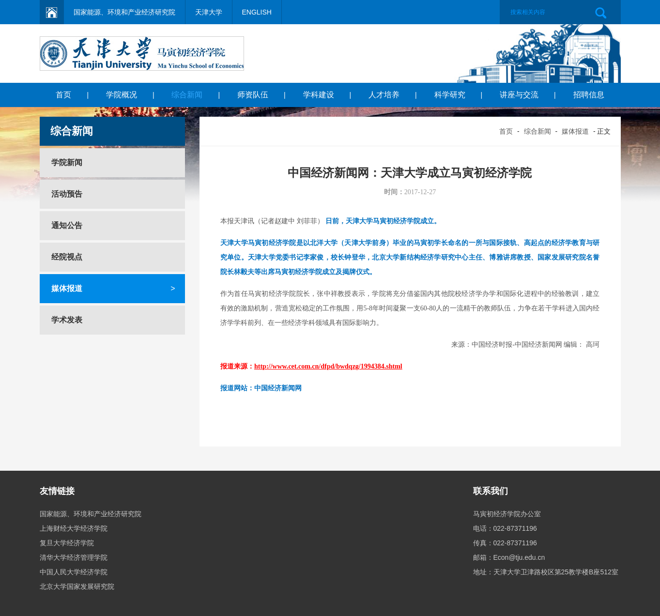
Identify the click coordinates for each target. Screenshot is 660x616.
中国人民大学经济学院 (73, 572)
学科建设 (318, 95)
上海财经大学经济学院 (73, 528)
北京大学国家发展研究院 (77, 586)
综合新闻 (186, 95)
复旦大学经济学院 (67, 543)
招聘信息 (588, 95)
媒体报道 (575, 131)
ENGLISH (257, 12)
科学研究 (449, 95)
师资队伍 (252, 95)
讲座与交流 (519, 95)
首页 (63, 95)
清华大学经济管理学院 (73, 557)
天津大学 (208, 12)
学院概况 (121, 95)
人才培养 (383, 95)
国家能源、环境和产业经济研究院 (124, 12)
